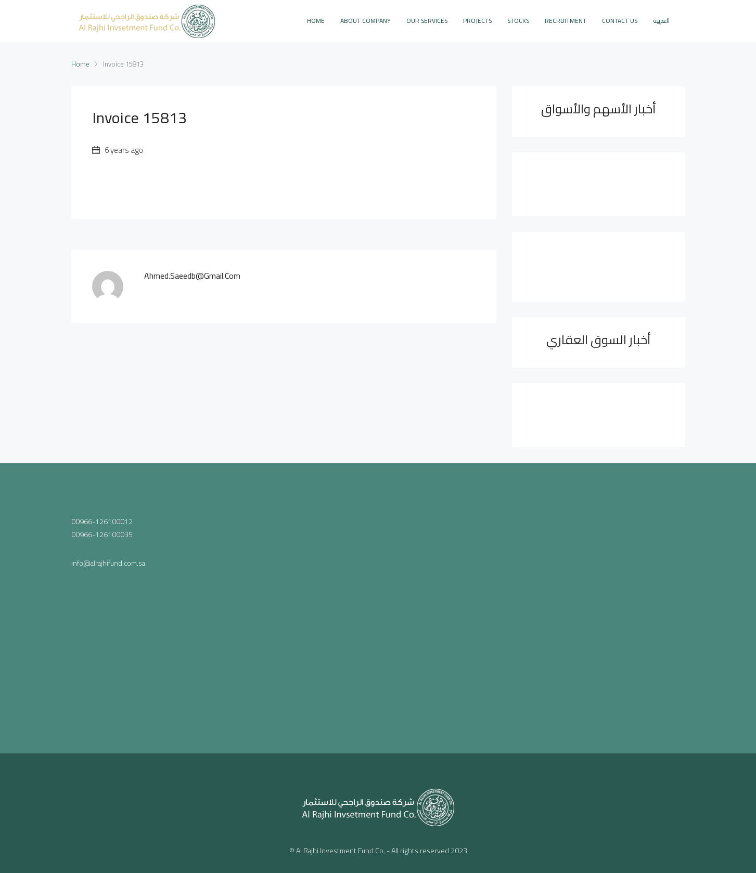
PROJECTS (477, 21)
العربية (661, 21)
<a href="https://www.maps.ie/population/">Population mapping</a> (378, 606)
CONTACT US (619, 21)
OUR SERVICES (426, 21)
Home (316, 21)
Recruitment (565, 21)
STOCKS (518, 21)
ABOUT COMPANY (365, 21)
